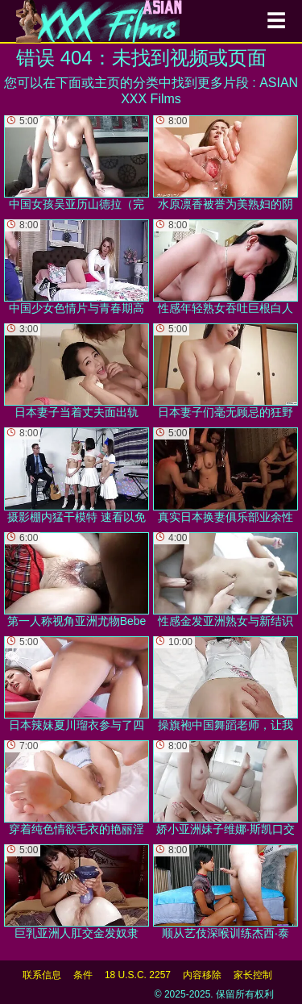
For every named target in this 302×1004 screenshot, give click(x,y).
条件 (83, 975)
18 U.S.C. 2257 (138, 975)
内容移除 (202, 975)
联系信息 (42, 975)
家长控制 (253, 975)
